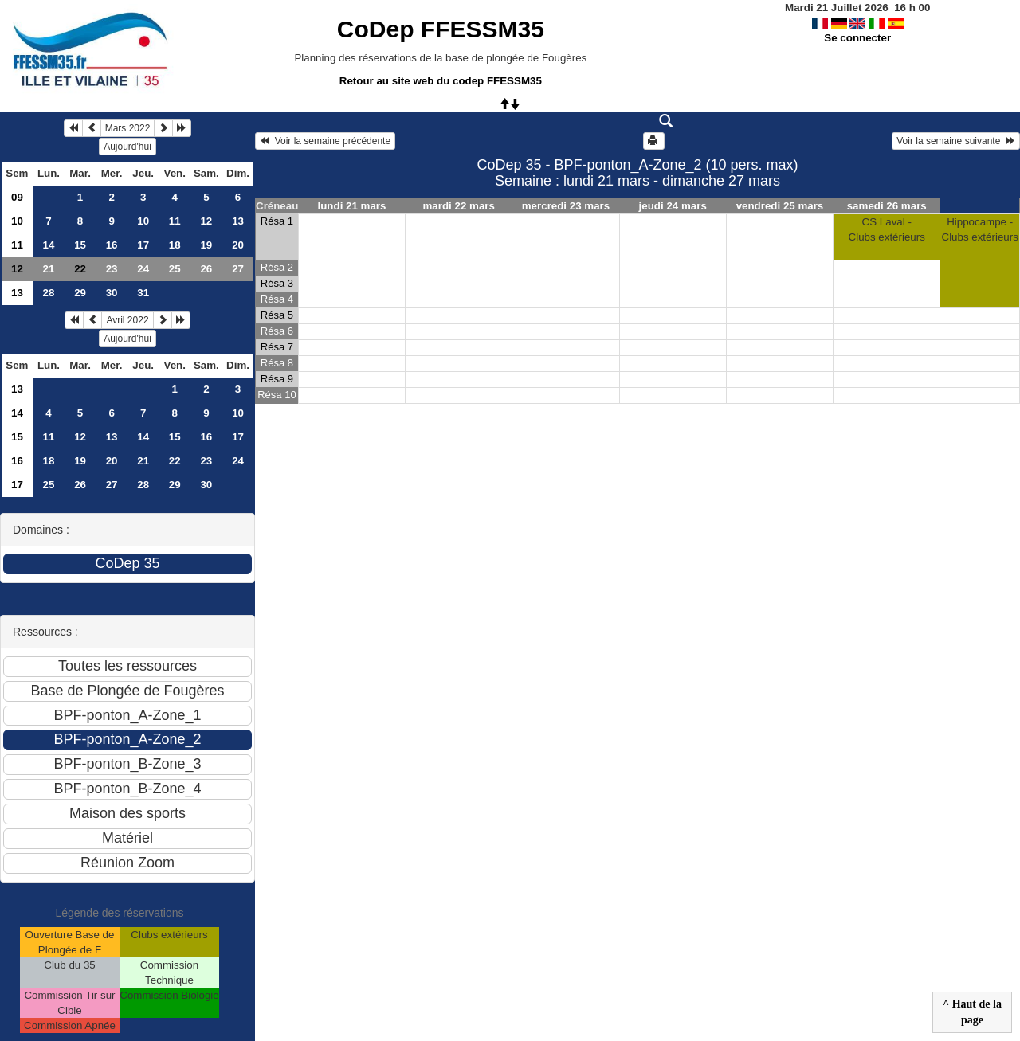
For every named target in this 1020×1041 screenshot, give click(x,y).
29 (80, 293)
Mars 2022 (128, 128)
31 (143, 293)
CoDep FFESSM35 (440, 29)
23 (112, 269)
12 (206, 221)
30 (112, 293)
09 (17, 197)
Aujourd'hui (127, 146)
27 (238, 269)
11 (175, 221)
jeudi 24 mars (673, 206)
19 (206, 245)
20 (238, 245)
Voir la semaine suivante (955, 141)
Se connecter (857, 38)
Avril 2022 (127, 320)
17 (143, 245)
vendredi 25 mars (780, 206)
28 (49, 293)
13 (238, 221)
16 (112, 245)
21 (49, 269)
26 (206, 269)
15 (80, 245)
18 (175, 245)
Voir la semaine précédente (325, 141)
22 (175, 461)
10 (17, 221)
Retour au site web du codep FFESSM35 (440, 81)
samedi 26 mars (887, 206)
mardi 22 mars (459, 206)
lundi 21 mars (352, 206)
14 (49, 245)
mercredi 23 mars (566, 206)
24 (143, 269)
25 (175, 269)
